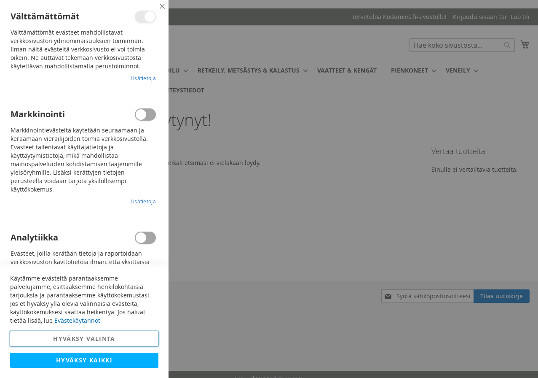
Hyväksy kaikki (84, 360)
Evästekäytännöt (77, 320)
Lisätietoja (143, 78)
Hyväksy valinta (84, 339)
